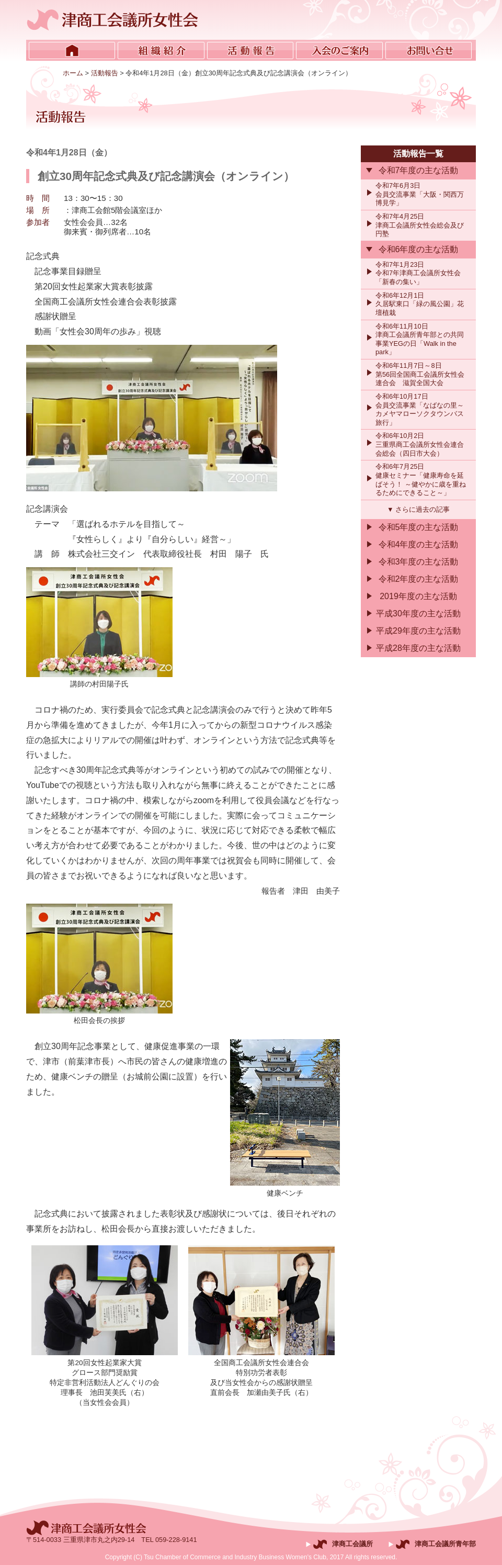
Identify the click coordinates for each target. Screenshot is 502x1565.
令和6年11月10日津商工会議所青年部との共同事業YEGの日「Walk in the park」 (419, 339)
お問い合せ (428, 50)
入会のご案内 (339, 50)
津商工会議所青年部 (445, 1544)
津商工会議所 (352, 1544)
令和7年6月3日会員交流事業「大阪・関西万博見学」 (419, 194)
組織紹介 (160, 50)
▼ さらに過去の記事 (418, 509)
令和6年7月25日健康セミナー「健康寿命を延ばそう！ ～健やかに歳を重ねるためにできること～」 (420, 480)
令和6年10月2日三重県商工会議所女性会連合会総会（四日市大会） (419, 444)
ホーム (72, 50)
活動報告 (250, 50)
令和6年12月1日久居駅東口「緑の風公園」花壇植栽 (419, 304)
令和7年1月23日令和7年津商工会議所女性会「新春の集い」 (418, 273)
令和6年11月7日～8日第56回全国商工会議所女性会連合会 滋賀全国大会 (419, 374)
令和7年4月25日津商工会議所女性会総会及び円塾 (419, 225)
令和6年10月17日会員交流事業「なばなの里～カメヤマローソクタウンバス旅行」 (419, 409)
